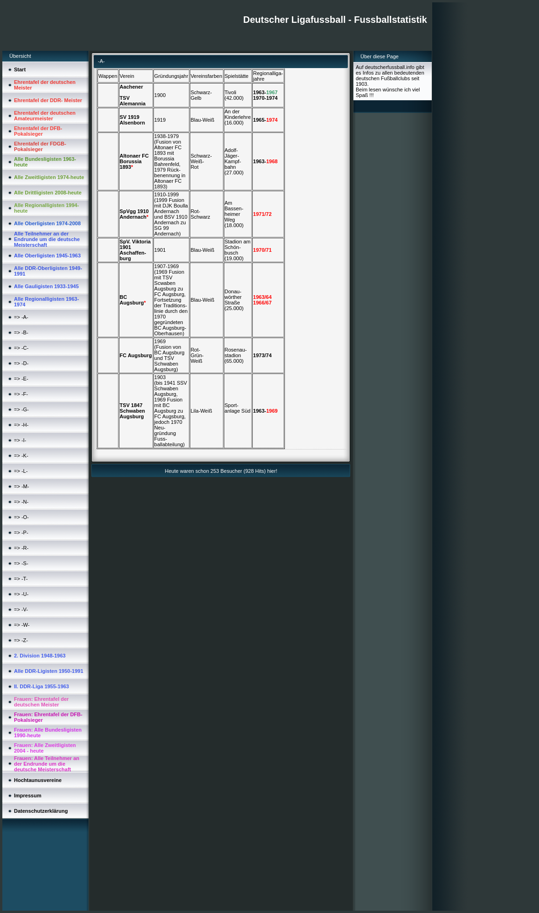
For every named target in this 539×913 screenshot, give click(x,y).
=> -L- (21, 471)
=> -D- (21, 363)
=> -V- (21, 609)
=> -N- (21, 502)
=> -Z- (21, 640)
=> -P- (21, 532)
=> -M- (21, 486)
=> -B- (21, 332)
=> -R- (21, 548)
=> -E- (21, 378)
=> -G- (21, 409)
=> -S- (21, 563)
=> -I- (20, 440)
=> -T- (21, 578)
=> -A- (21, 317)
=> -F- (21, 394)
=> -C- (21, 348)
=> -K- (21, 455)
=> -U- (21, 594)
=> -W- (21, 625)
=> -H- (21, 425)
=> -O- (21, 517)
